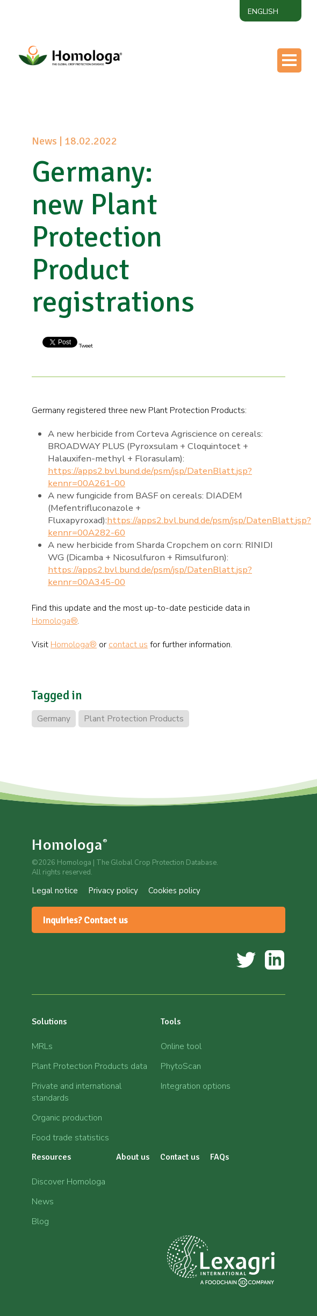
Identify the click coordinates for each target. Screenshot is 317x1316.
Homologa (70, 844)
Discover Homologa (68, 1182)
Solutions (49, 1021)
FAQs (219, 1157)
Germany (53, 719)
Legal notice (55, 890)
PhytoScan (181, 1066)
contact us (128, 644)
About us (132, 1157)
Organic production (67, 1118)
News (43, 1201)
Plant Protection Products (134, 719)
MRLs (42, 1046)
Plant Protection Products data (89, 1066)
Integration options (195, 1086)
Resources (51, 1157)
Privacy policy (113, 890)
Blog (40, 1221)
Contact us (179, 1157)
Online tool (181, 1046)
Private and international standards (76, 1092)
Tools (171, 1021)
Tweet (85, 346)
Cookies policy (174, 890)
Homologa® (54, 621)
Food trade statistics (70, 1138)
